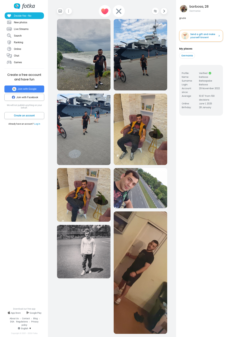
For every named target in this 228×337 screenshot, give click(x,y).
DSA (12, 321)
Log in (37, 124)
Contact (26, 318)
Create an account (24, 115)
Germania (187, 55)
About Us (14, 318)
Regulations (22, 321)
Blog (35, 318)
